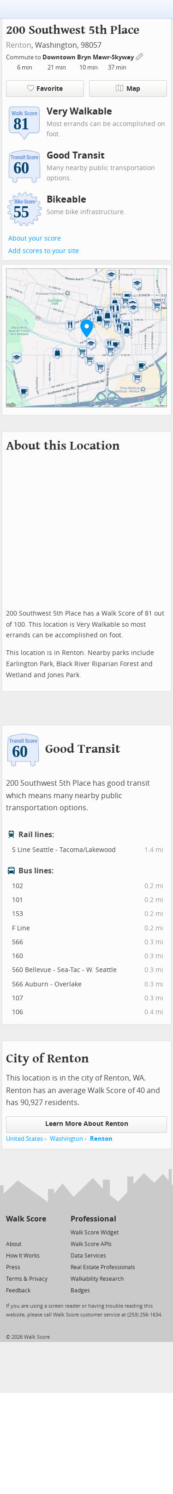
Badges (80, 1290)
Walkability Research (97, 1279)
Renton (18, 45)
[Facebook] (25, 1232)
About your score (34, 238)
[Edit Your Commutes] (139, 55)
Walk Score (26, 1218)
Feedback (18, 1290)
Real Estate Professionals (103, 1267)
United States (24, 1138)
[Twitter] (11, 1232)
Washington (66, 1138)
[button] (87, 328)
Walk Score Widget (95, 1232)
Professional (93, 1218)
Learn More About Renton (86, 1124)
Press (13, 1267)
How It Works (23, 1255)
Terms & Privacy (27, 1279)
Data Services (88, 1255)
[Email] (40, 1232)
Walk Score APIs (91, 1244)
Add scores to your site (43, 251)
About (13, 1244)
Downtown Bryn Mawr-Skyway (88, 57)
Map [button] (128, 88)
